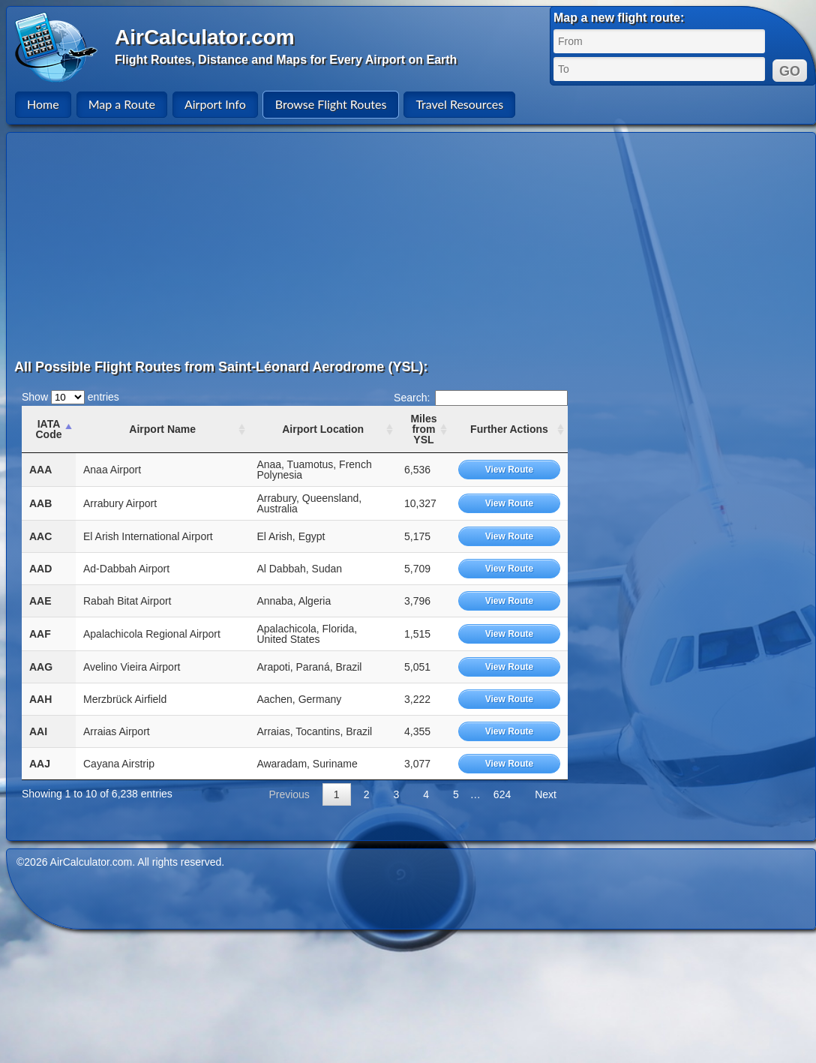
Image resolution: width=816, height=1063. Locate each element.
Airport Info (215, 104)
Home (43, 104)
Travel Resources (459, 104)
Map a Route (121, 104)
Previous (288, 794)
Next (545, 794)
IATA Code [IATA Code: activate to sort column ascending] (48, 429)
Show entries (70, 397)
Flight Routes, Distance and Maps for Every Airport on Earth (286, 59)
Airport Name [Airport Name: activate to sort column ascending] (162, 429)
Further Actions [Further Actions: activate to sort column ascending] (509, 429)
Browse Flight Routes (331, 104)
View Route (509, 469)
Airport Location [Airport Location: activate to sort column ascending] (323, 429)
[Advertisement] (313, 245)
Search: (481, 398)
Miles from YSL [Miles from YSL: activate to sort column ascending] (423, 429)
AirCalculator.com (205, 37)
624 (502, 794)
